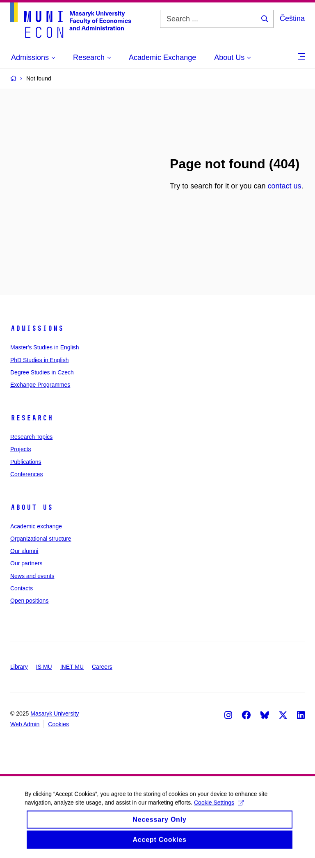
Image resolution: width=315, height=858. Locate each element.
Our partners (26, 563)
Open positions (29, 600)
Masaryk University (54, 713)
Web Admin (24, 724)
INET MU (72, 666)
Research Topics (31, 437)
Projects (20, 449)
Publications (25, 462)
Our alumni (24, 551)
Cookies (58, 724)
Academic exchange (36, 526)
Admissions (37, 328)
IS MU (44, 666)
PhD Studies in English (39, 360)
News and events (32, 576)
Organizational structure (40, 538)
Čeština (292, 18)
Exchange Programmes (40, 384)
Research (31, 417)
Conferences (26, 474)
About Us (31, 507)
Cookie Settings (219, 807)
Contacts (21, 588)
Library (19, 666)
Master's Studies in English (44, 347)
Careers (102, 666)
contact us (284, 186)
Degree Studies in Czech (42, 372)
